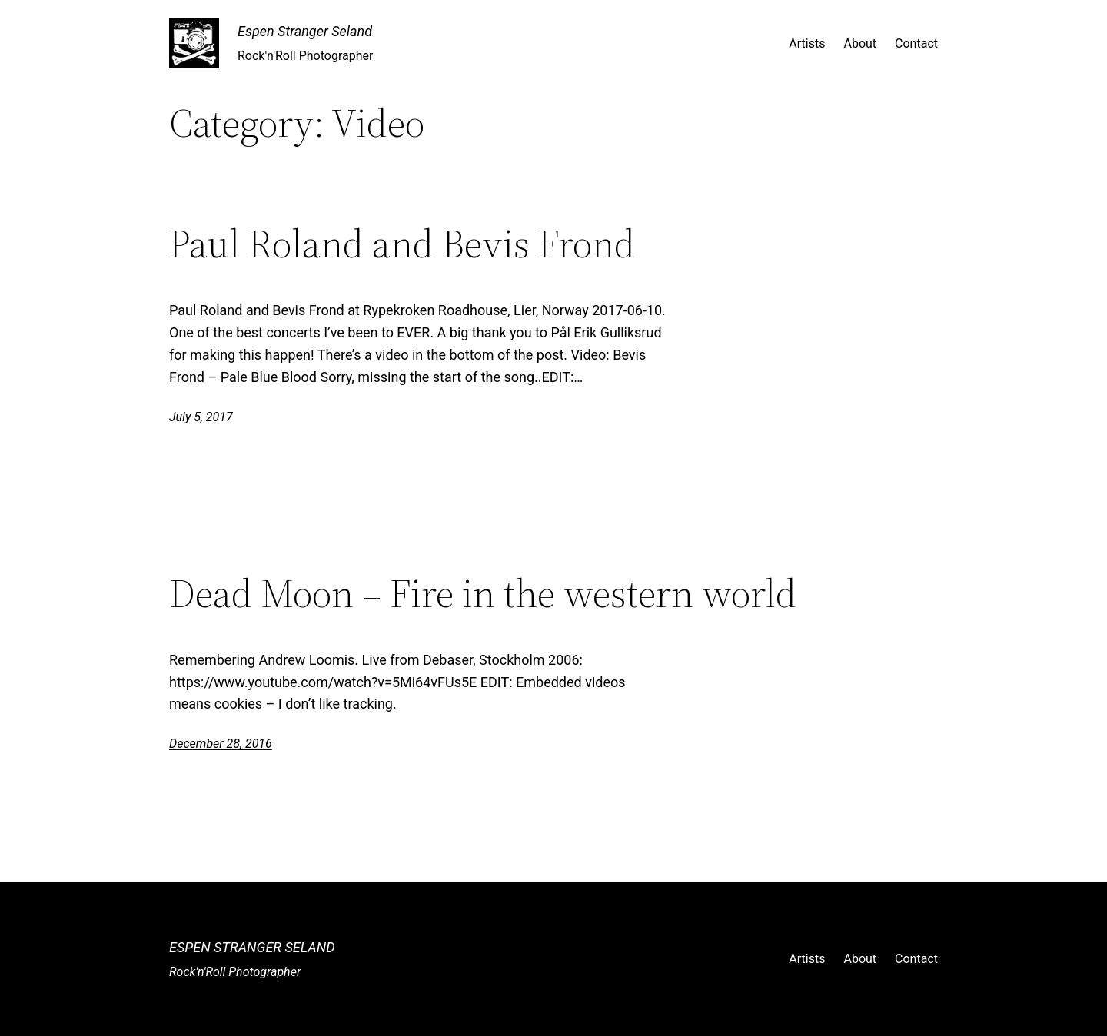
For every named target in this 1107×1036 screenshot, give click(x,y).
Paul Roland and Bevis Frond (402, 244)
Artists (807, 43)
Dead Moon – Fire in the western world (482, 593)
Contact (916, 43)
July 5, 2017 (201, 417)
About (859, 43)
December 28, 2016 (220, 743)
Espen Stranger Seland (305, 31)
